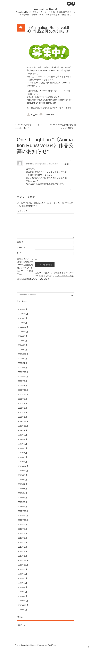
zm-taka (30, 164)
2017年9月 (22, 524)
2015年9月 (22, 610)
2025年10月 (23, 314)
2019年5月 (22, 448)
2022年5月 (22, 367)
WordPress (52, 645)
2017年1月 (22, 556)
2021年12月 (23, 372)
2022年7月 (22, 363)
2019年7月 (22, 439)
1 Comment (48, 114)
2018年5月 (22, 489)
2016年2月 (22, 592)
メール (21, 247)
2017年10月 (23, 520)
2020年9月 (22, 399)
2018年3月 (22, 498)
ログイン (22, 625)
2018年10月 (23, 471)
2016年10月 (23, 565)
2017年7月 (22, 533)
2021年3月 (22, 385)
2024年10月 (23, 332)
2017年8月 (22, 529)
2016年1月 (22, 596)
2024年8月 (22, 336)
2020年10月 (23, 394)
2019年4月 (22, 453)
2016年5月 (22, 583)
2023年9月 (22, 359)
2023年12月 (23, 354)
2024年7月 (22, 341)
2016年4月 (22, 587)
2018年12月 (23, 466)
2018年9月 (22, 475)
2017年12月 (23, 511)
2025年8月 (22, 318)
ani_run (34, 114)
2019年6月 (22, 444)
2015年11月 (23, 601)
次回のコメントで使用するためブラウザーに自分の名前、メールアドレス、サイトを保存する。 (25, 266)
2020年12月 (23, 390)
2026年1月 (22, 309)
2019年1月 (22, 462)
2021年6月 (22, 381)
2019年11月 (23, 426)
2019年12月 (23, 421)
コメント (22, 211)
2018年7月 (22, 484)
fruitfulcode (32, 645)
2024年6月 (22, 345)
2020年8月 (22, 403)
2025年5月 (22, 323)
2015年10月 (23, 605)
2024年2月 (22, 350)
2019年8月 (22, 435)
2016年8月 (22, 569)
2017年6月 (22, 538)
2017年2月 (22, 551)
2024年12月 (23, 327)
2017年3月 (22, 547)
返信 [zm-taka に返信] (67, 164)
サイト (20, 253)
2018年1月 (22, 506)
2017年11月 (23, 515)
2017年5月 (22, 542)
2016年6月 (22, 578)
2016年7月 (22, 574)
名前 (20, 242)
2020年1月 (22, 417)
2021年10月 (23, 376)
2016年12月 (23, 560)
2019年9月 (22, 430)
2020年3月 (22, 412)
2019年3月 (22, 457)
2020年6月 (22, 408)
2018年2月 (22, 502)
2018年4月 (22, 493)
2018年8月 (22, 480)
